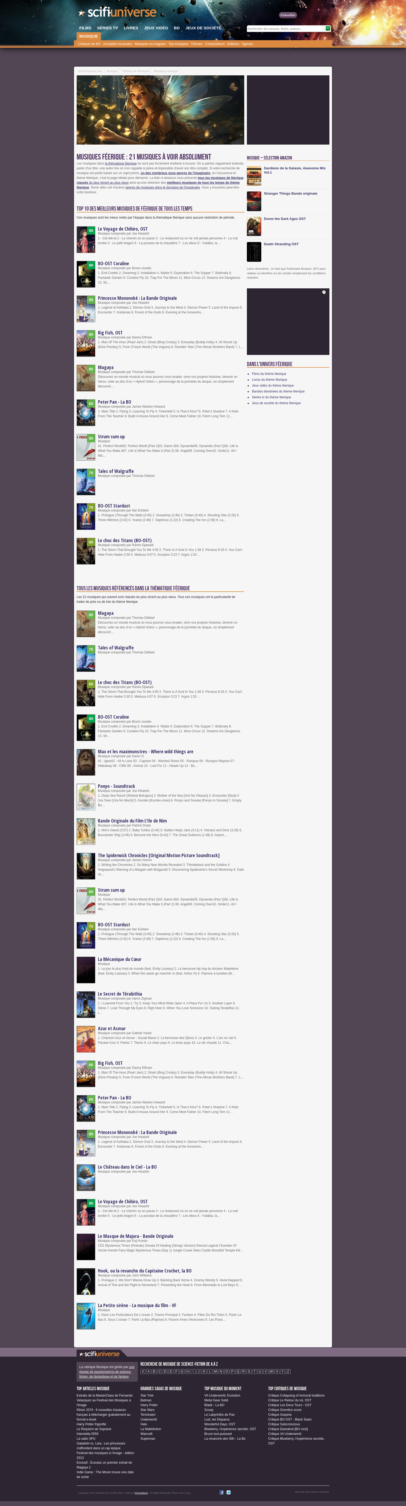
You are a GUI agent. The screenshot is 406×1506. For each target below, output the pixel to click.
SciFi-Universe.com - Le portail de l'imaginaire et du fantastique (118, 13)
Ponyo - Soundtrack (116, 786)
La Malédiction (150, 1429)
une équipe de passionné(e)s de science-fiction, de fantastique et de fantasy (106, 1371)
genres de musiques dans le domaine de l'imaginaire (163, 187)
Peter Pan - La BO (114, 402)
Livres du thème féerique (269, 380)
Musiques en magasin (150, 44)
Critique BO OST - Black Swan (290, 1419)
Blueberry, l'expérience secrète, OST (230, 1429)
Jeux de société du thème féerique (276, 403)
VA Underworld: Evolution (222, 1395)
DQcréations (141, 1493)
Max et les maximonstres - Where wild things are (145, 751)
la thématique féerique (121, 163)
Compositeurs (215, 44)
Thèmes (196, 44)
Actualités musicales (117, 44)
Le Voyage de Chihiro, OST (123, 229)
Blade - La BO (214, 1405)
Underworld (148, 1419)
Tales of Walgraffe (116, 471)
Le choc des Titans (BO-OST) (125, 540)
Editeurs (233, 44)
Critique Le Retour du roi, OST (289, 1400)
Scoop (208, 1410)
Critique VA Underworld (284, 1434)
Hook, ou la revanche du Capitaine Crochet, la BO (145, 1270)
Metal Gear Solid (216, 1400)
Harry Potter (149, 1405)
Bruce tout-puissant (218, 1434)
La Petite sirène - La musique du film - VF (137, 1305)
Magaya (106, 367)
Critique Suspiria (280, 1415)
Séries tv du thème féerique (271, 397)
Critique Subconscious (284, 1424)
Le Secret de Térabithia (120, 994)
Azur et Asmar (112, 1028)
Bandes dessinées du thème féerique (278, 391)
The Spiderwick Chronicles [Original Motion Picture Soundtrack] (159, 855)
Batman (145, 1400)
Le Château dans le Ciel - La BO (127, 1167)
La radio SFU (86, 1438)
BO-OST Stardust (114, 505)
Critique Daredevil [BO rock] (288, 1429)
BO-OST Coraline (113, 263)
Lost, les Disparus (217, 1419)
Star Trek (147, 1395)
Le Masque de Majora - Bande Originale (135, 1236)
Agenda (247, 44)
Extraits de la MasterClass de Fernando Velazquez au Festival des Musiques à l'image (105, 1400)
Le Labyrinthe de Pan (219, 1415)
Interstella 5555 (87, 1434)
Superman (147, 1438)
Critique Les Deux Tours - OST (290, 1405)
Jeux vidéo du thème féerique (273, 385)
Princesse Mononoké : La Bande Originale (137, 298)
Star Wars (147, 1410)
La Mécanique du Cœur (119, 959)
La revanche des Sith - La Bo (225, 1438)
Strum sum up (111, 436)
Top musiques (178, 44)
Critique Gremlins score (284, 1410)
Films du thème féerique (269, 374)
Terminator (148, 1415)
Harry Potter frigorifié (91, 1424)
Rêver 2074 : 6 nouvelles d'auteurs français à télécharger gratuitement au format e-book (103, 1414)
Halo (143, 1424)
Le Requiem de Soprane (94, 1429)
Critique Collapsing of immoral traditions (296, 1395)
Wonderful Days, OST (219, 1424)
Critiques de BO (89, 44)
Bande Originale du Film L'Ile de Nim (132, 820)
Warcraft (146, 1434)
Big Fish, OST (110, 332)
